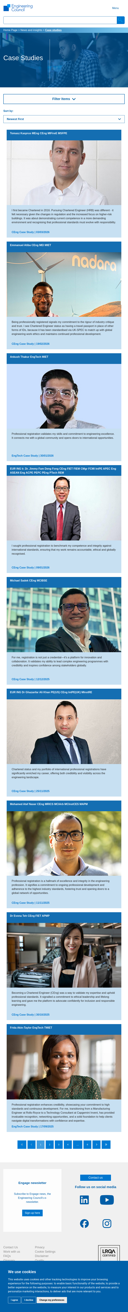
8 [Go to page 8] (87, 1144)
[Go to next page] (96, 1144)
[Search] (121, 20)
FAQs (7, 1256)
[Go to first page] (21, 1144)
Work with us (11, 1251)
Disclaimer (42, 1256)
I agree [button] (14, 1300)
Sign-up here (32, 1212)
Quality (39, 1260)
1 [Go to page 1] (40, 1144)
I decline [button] (28, 1300)
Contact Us (10, 1247)
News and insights (31, 30)
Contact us (95, 1177)
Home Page (10, 30)
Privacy (40, 1247)
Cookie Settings (45, 1251)
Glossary (9, 1260)
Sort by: (8, 111)
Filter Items (61, 99)
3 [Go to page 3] (58, 1144)
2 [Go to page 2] (49, 1144)
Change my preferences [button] (51, 1300)
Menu (115, 8)
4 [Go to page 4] (67, 1144)
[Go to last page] (106, 1144)
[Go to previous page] (31, 1144)
